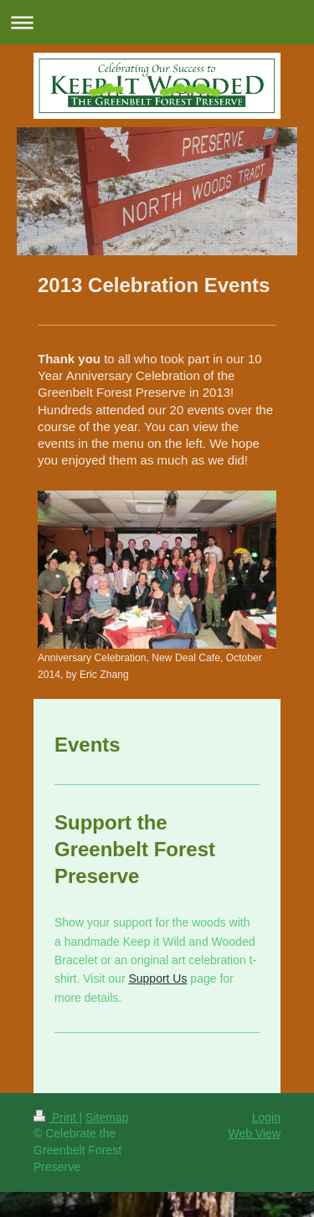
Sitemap (106, 1117)
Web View (254, 1133)
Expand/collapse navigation (157, 22)
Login (266, 1117)
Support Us (157, 978)
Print (56, 1117)
